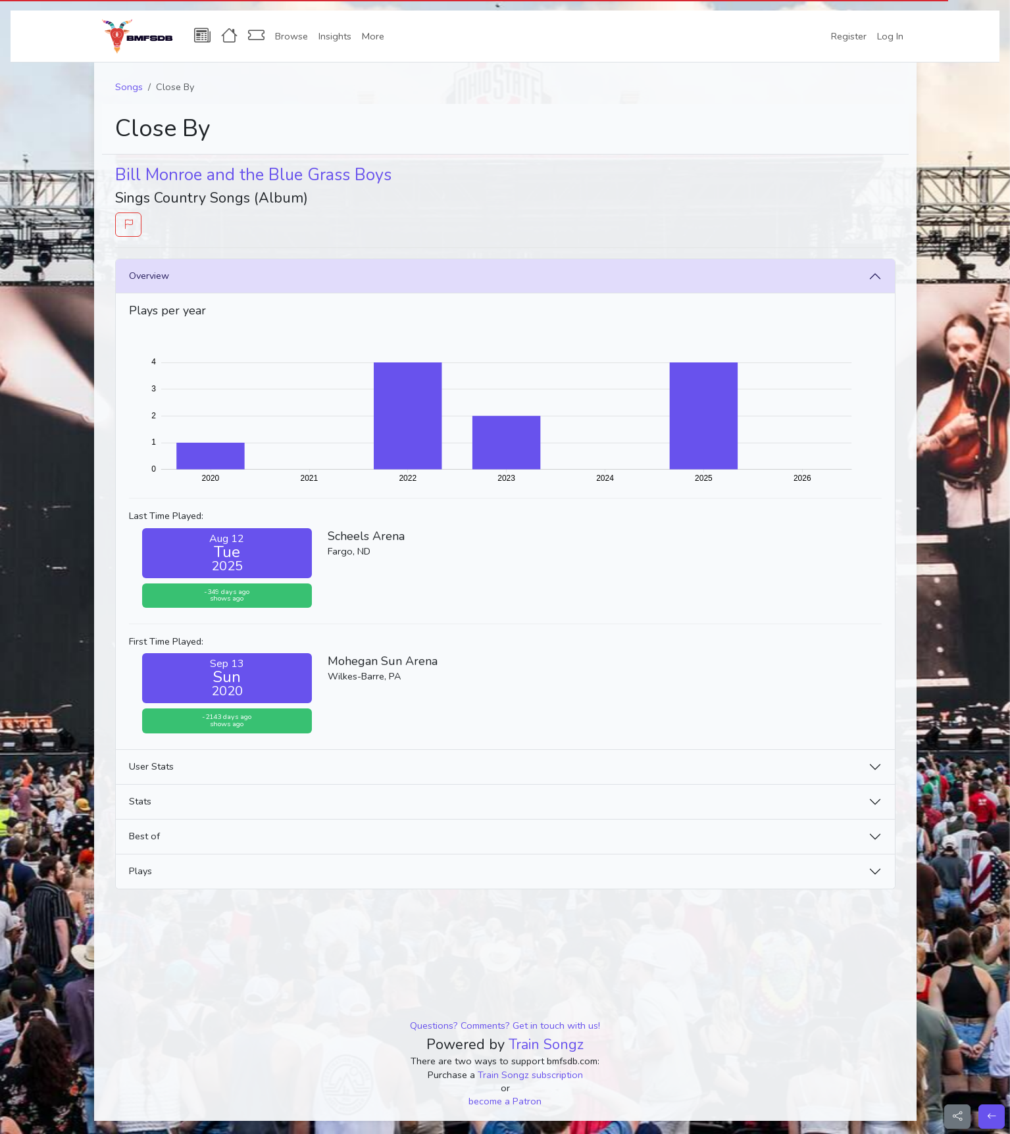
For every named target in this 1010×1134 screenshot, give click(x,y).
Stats (140, 801)
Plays (140, 870)
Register (849, 36)
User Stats (151, 766)
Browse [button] (291, 36)
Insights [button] (334, 36)
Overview (149, 275)
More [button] (373, 36)
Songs (129, 86)
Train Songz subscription (530, 1074)
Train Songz (546, 1044)
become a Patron (505, 1101)
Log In (890, 36)
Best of (144, 836)
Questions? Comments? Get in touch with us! (505, 1025)
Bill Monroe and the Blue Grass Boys (253, 175)
